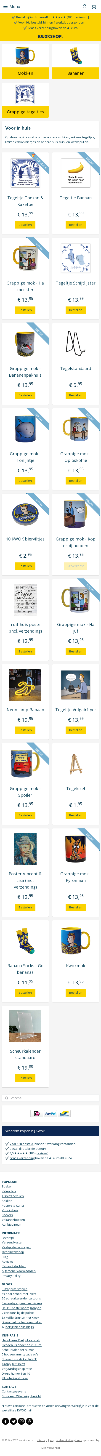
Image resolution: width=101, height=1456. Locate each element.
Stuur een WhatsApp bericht (21, 1396)
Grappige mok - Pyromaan (75, 877)
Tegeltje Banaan (76, 197)
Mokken (25, 73)
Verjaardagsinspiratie (17, 1369)
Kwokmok (75, 966)
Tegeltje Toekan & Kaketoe (25, 201)
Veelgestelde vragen (16, 1247)
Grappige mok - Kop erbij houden (76, 542)
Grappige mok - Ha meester (25, 286)
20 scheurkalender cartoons (21, 1298)
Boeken (7, 1186)
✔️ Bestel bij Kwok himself (30, 17)
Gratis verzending (22, 1158)
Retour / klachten (14, 1266)
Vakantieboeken (13, 1220)
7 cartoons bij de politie (18, 1313)
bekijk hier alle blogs (19, 1327)
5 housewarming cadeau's (20, 1354)
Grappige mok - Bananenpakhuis (25, 372)
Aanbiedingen (11, 1224)
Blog (5, 1257)
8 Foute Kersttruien (15, 1378)
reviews (42, 1153)
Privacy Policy (11, 1276)
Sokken (7, 1201)
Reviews (7, 1261)
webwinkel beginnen (69, 1440)
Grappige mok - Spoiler (25, 792)
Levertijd (8, 1238)
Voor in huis (10, 1210)
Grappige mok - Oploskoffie (75, 457)
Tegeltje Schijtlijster (76, 283)
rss (51, 1440)
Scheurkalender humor (18, 1350)
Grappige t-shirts (13, 1364)
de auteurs (39, 1149)
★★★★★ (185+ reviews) (69, 17)
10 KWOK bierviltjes (25, 539)
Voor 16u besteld (21, 1144)
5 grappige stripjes (14, 1289)
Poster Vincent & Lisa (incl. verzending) (25, 880)
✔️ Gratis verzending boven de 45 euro (50, 28)
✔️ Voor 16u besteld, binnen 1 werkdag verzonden (49, 22)
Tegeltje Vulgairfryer (75, 709)
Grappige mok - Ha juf (75, 628)
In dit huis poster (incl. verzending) (25, 628)
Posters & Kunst (13, 1205)
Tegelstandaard (75, 368)
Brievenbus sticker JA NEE (19, 1359)
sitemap (42, 1440)
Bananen (75, 73)
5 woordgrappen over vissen (22, 1303)
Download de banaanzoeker (22, 1322)
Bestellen (25, 225)
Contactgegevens (14, 1391)
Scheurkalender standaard (25, 1054)
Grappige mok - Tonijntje (25, 457)
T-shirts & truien (13, 1196)
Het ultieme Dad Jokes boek (21, 1340)
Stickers (7, 1215)
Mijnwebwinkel (50, 1447)
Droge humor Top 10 (16, 1373)
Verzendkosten (12, 1242)
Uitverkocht (76, 566)
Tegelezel (75, 788)
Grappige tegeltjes (25, 112)
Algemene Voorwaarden (19, 1271)
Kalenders (9, 1191)
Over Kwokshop (13, 1252)
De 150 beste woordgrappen (21, 1308)
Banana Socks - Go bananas (25, 969)
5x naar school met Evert (19, 1294)
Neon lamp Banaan (25, 709)
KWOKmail (24, 1410)
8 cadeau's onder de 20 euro (22, 1345)
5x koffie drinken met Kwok (20, 1317)
